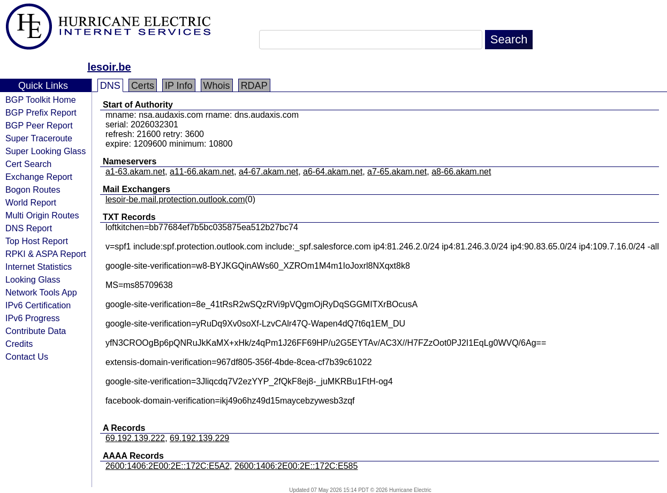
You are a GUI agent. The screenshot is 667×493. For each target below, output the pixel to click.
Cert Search (28, 164)
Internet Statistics (38, 266)
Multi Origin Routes (42, 215)
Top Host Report (36, 241)
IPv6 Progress (32, 318)
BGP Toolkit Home (40, 99)
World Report (30, 202)
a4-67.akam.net (268, 171)
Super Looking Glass (45, 151)
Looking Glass (32, 279)
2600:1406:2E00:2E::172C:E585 (296, 466)
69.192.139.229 (199, 438)
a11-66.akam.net (202, 171)
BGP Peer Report (39, 125)
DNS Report (28, 228)
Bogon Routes (32, 189)
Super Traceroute (38, 138)
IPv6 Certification (38, 305)
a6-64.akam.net (332, 171)
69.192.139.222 (135, 438)
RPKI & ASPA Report (45, 254)
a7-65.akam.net (397, 171)
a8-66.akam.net (461, 171)
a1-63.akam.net (135, 171)
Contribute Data (35, 331)
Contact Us (26, 356)
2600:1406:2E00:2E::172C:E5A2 (167, 466)
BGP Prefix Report (41, 112)
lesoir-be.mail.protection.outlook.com (175, 199)
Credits (19, 343)
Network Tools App (41, 292)
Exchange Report (38, 176)
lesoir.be (109, 67)
